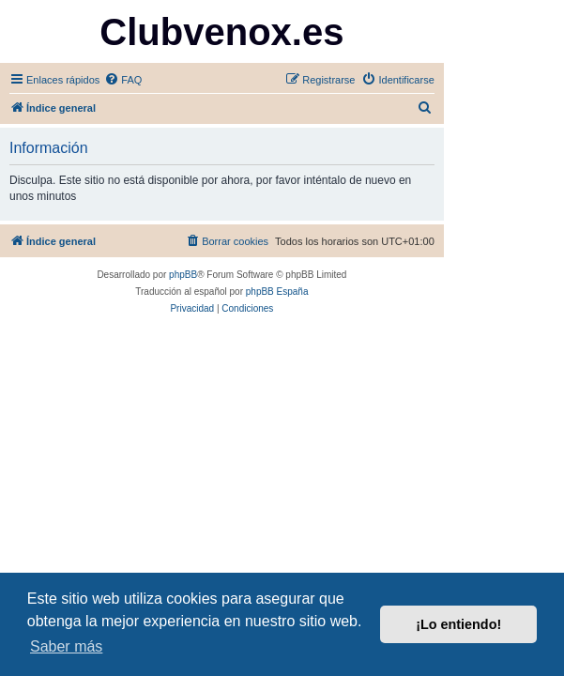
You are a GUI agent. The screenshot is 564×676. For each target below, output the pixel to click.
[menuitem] (123, 80)
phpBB (183, 274)
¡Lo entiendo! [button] (458, 624)
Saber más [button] (66, 646)
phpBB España (277, 291)
